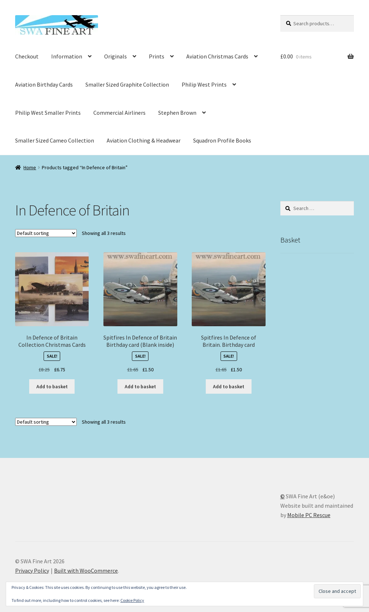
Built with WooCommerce (86, 570)
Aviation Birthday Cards (44, 84)
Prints (156, 56)
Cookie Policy (132, 600)
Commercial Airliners (119, 112)
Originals (115, 56)
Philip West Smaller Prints (48, 112)
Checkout (27, 56)
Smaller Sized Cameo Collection (54, 140)
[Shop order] (46, 233)
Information (66, 56)
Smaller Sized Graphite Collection (127, 84)
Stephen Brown (177, 112)
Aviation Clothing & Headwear (144, 140)
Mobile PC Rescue (308, 515)
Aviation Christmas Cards (217, 56)
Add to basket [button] (52, 386)
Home (29, 167)
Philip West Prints (204, 84)
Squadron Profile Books (222, 140)
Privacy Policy (32, 570)
